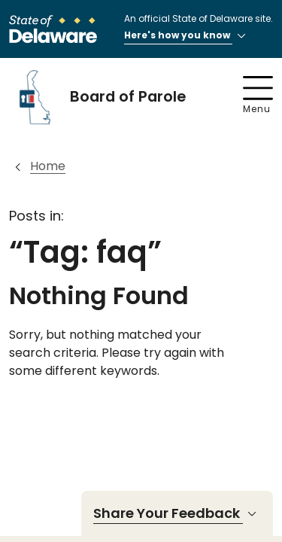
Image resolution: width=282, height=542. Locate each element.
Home (47, 166)
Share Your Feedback (177, 513)
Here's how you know (187, 36)
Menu (258, 95)
